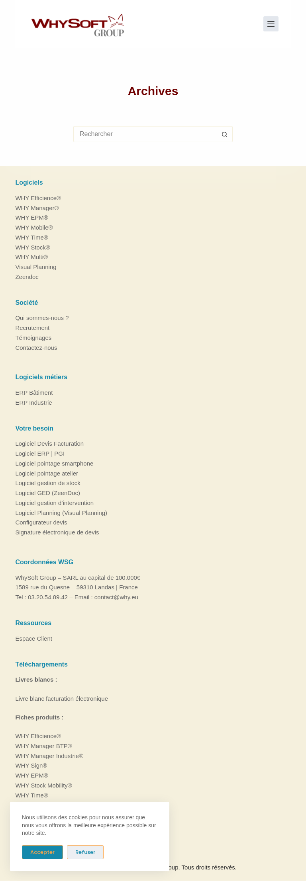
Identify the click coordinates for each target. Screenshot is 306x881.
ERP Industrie (33, 402)
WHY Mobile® (34, 227)
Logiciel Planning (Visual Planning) (61, 512)
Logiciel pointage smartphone (54, 463)
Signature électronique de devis (57, 532)
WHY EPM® (31, 217)
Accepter (42, 852)
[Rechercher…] (145, 134)
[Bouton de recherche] (225, 134)
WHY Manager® (37, 207)
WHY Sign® (31, 765)
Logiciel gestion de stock (47, 482)
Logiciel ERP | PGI (40, 453)
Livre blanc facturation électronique (61, 698)
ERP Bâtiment (34, 392)
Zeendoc (26, 276)
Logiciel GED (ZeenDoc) (47, 492)
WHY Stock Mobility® (43, 785)
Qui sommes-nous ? (42, 317)
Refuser (85, 852)
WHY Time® (31, 237)
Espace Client (33, 638)
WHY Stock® (32, 247)
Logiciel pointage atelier (46, 473)
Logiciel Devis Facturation (49, 443)
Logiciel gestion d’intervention (54, 502)
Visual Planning (35, 266)
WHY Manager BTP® (43, 745)
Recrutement (32, 327)
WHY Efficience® (38, 197)
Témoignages (33, 337)
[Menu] (271, 23)
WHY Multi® (31, 256)
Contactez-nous (36, 347)
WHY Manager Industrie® (49, 755)
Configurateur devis (41, 522)
